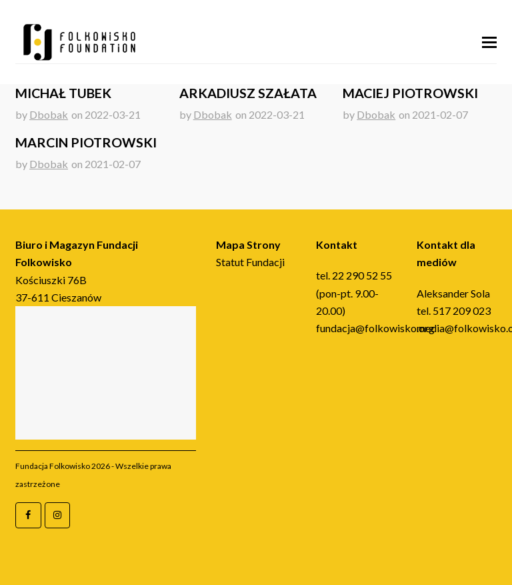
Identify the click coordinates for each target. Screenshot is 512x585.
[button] (489, 42)
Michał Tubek (63, 93)
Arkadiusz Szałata (248, 93)
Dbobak (48, 114)
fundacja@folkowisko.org (375, 328)
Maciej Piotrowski (410, 93)
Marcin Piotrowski (86, 142)
